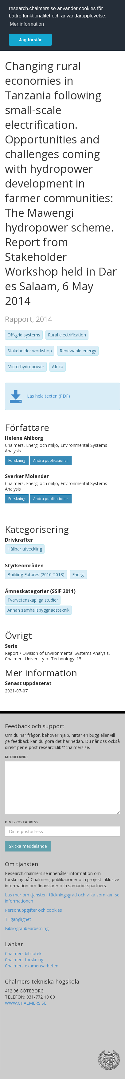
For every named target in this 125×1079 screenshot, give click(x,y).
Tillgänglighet (18, 919)
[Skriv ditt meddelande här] (62, 787)
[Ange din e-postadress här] (62, 831)
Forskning (16, 460)
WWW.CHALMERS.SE (25, 1003)
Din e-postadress (21, 822)
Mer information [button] (27, 24)
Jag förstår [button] (30, 39)
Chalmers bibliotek (23, 953)
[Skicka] (28, 846)
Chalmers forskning (24, 959)
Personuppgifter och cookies (33, 910)
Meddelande (16, 757)
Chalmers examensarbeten (31, 966)
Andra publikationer (50, 460)
